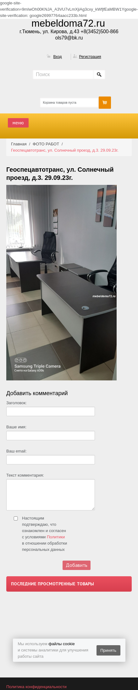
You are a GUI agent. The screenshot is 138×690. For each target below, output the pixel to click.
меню (18, 123)
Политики (56, 537)
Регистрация (90, 57)
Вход (57, 57)
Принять (108, 650)
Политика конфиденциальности (36, 686)
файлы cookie (61, 643)
